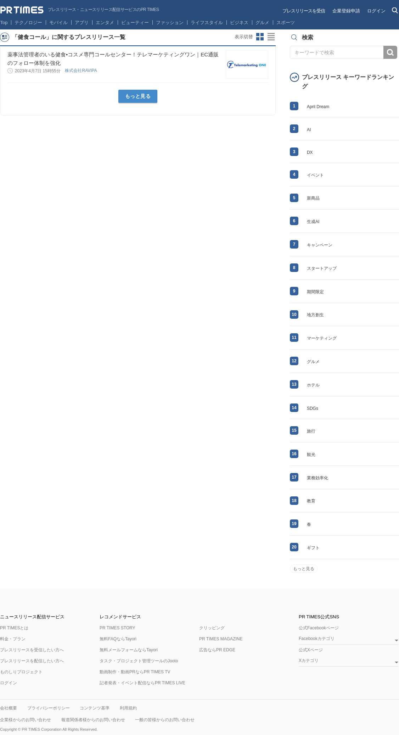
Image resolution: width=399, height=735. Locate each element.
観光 (311, 454)
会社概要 (8, 708)
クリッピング (212, 627)
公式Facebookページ (319, 627)
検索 (390, 52)
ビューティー (135, 22)
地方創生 (315, 314)
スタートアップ (322, 268)
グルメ (262, 22)
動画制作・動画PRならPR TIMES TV (135, 671)
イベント (315, 175)
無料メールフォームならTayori (129, 649)
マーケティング (322, 338)
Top (4, 22)
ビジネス (239, 22)
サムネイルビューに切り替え (260, 37)
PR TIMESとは (14, 627)
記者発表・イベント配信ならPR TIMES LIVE (142, 682)
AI (309, 129)
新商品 (313, 198)
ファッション (170, 22)
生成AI (313, 221)
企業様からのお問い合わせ (25, 719)
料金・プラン (13, 638)
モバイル (58, 22)
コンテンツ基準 (94, 708)
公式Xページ (311, 649)
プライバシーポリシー (48, 708)
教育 (311, 501)
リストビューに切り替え (271, 37)
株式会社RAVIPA (81, 70)
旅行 (311, 431)
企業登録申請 (346, 10)
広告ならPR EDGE (217, 649)
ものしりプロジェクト (21, 671)
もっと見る (138, 96)
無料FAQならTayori (118, 638)
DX (310, 152)
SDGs (312, 408)
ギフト (313, 547)
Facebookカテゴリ (317, 638)
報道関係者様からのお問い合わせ (93, 719)
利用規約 (128, 708)
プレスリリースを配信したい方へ (32, 660)
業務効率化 (317, 477)
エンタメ (105, 22)
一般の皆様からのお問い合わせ (165, 719)
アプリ (82, 22)
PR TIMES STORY (117, 627)
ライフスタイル (207, 22)
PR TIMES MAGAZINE (220, 638)
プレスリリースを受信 (303, 10)
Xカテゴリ (309, 660)
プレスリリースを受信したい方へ (32, 649)
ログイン (376, 10)
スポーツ (285, 22)
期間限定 (315, 291)
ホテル (313, 385)
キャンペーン (319, 245)
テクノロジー (28, 22)
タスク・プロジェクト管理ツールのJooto (139, 660)
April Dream (318, 106)
